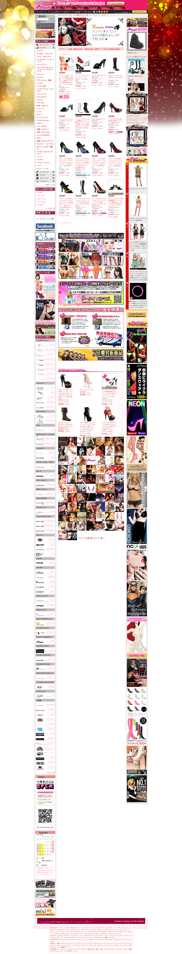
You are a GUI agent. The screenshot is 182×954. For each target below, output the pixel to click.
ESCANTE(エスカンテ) (51, 453)
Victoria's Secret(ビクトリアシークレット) (47, 677)
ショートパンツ (122, 943)
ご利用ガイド (66, 12)
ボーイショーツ (66, 933)
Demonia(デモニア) (51, 582)
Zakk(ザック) (52, 554)
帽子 (93, 949)
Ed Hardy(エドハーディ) (50, 714)
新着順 (97, 49)
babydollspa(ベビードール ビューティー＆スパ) (45, 710)
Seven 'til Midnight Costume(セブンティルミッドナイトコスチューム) (45, 444)
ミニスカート (67, 945)
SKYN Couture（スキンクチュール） (48, 743)
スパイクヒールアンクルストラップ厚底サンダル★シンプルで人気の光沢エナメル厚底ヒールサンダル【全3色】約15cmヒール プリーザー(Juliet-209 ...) (66, 81)
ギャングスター (42, 97)
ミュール (40, 51)
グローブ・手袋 (85, 949)
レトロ (39, 111)
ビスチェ (44, 26)
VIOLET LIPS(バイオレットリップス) (48, 767)
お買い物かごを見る (115, 3)
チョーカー (56, 951)
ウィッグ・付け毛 (66, 951)
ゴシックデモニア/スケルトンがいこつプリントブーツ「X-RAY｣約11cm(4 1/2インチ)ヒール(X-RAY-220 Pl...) (82, 202)
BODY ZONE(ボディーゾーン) (49, 494)
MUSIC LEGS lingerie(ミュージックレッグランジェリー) (45, 521)
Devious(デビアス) (51, 591)
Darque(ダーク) (52, 544)
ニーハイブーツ (42, 64)
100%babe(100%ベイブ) (50, 397)
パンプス (40, 83)
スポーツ (40, 123)
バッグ (75, 951)
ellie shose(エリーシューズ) (49, 600)
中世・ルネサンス (42, 106)
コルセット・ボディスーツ (105, 929)
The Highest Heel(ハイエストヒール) (49, 632)
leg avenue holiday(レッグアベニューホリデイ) (47, 359)
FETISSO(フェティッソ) (50, 512)
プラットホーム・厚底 (44, 80)
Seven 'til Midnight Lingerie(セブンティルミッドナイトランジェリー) (45, 439)
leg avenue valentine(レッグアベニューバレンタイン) (45, 364)
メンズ (39, 157)
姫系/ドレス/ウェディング (45, 141)
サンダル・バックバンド (45, 54)
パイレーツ (40, 109)
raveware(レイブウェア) (50, 734)
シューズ (82, 8)
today (48, 836)
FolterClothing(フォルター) (51, 687)
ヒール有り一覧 (50, 208)
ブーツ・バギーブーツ (44, 56)
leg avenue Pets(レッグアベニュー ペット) (47, 374)
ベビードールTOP (44, 922)
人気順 (70, 49)
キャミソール (118, 929)
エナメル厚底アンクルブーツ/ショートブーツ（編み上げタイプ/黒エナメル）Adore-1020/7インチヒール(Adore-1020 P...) (87, 426)
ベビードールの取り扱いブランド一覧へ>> (91, 538)
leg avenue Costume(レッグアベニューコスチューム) (45, 350)
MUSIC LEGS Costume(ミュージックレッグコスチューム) (45, 526)
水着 (58, 943)
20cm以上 (41, 205)
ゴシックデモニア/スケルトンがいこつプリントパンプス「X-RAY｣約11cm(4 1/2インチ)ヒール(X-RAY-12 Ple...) (99, 202)
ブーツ (48, 26)
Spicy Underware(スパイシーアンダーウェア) (47, 719)
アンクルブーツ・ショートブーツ (103, 935)
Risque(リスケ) (52, 392)
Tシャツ (72, 943)
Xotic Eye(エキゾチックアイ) (49, 650)
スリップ (39, 26)
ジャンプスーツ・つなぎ (111, 945)
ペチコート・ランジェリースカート (83, 933)
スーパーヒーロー (42, 117)
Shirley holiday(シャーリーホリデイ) (48, 402)
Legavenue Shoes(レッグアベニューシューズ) (47, 378)
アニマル (40, 160)
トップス (88, 943)
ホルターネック (97, 943)
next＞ (52, 836)
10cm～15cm (42, 199)
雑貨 (97, 949)
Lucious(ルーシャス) (51, 586)
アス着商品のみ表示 (113, 49)
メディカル (40, 103)
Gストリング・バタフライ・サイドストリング (104, 931)
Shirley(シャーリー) (51, 387)
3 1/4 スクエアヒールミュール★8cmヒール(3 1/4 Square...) (66, 120)
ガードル (58, 933)
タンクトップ (80, 943)
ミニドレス (89, 945)
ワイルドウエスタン (43, 120)
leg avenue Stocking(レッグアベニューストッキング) (45, 369)
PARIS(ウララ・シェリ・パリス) (47, 466)
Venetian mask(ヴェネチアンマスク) (48, 668)
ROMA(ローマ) (52, 475)
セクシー (40, 114)
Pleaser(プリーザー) (51, 572)
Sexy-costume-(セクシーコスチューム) (48, 354)
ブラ (38, 24)
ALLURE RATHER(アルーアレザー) (49, 503)
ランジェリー (70, 8)
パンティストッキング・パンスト (78, 939)
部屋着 (63, 947)
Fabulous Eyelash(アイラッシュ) (50, 705)
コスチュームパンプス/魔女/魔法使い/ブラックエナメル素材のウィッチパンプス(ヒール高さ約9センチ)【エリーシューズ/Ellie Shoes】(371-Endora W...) (115, 204)
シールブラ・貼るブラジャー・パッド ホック (76, 928)
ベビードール (42, 24)
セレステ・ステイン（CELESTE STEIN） (48, 748)
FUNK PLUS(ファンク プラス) (49, 762)
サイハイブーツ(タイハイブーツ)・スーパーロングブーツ (45, 69)
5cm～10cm (41, 195)
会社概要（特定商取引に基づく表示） (60, 922)
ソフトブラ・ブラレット (121, 928)
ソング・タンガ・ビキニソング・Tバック (78, 931)
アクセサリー (119, 8)
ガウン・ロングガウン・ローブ (104, 933)
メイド (39, 165)
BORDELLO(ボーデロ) (51, 577)
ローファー (40, 77)
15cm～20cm (42, 202)
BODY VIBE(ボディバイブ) (50, 729)
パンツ (105, 943)
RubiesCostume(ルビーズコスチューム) (48, 623)
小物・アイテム (104, 949)
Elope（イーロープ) (49, 752)
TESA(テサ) (52, 457)
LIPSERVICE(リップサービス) (49, 738)
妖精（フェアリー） (43, 129)
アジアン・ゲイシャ (43, 162)
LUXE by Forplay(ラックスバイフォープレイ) (47, 421)
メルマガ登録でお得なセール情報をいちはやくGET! (91, 304)
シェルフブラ (108, 928)
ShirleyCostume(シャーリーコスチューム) (47, 407)
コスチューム (65, 943)
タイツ (105, 939)
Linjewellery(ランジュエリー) (49, 724)
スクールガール (42, 126)
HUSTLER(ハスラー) (51, 563)
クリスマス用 (41, 86)
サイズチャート (42, 12)
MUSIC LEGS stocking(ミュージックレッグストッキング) (45, 530)
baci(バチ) (52, 430)
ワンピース (76, 945)
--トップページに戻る (57, 8)
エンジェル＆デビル (43, 135)
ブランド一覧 (51, 772)
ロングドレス (98, 945)
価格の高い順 (89, 49)
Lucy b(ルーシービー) (50, 696)
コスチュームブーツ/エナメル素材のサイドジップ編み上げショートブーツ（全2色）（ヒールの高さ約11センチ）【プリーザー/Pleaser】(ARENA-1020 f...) (82, 124)
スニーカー (40, 74)
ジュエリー (62, 949)
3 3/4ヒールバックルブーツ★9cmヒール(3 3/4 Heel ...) (115, 77)
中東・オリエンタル (43, 132)
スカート (59, 945)
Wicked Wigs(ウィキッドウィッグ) (48, 659)
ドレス (83, 945)
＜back (44, 836)
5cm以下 (40, 192)
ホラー (39, 138)
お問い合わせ (88, 12)
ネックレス (70, 949)
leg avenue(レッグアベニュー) (49, 345)
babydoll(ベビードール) (50, 641)
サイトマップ (74, 922)
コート (68, 947)
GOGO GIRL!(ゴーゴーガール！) (49, 485)
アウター (107, 8)
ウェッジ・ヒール (42, 168)
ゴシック (40, 100)
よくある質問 (54, 12)
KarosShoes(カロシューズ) (50, 614)
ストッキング (94, 8)
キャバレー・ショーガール (45, 144)
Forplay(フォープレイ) (50, 416)
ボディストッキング (95, 939)
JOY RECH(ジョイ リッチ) (49, 758)
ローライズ (123, 931)
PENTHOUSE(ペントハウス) (50, 605)
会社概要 (77, 12)
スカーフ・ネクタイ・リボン (119, 949)
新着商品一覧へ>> (133, 53)
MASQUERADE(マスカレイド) (50, 549)
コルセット (50, 24)
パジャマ (117, 933)
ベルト (77, 949)
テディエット (75, 929)
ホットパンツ (113, 943)
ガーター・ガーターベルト (116, 939)
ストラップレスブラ (97, 928)
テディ (68, 929)
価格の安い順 (77, 49)
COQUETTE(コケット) (51, 539)
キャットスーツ (42, 94)
